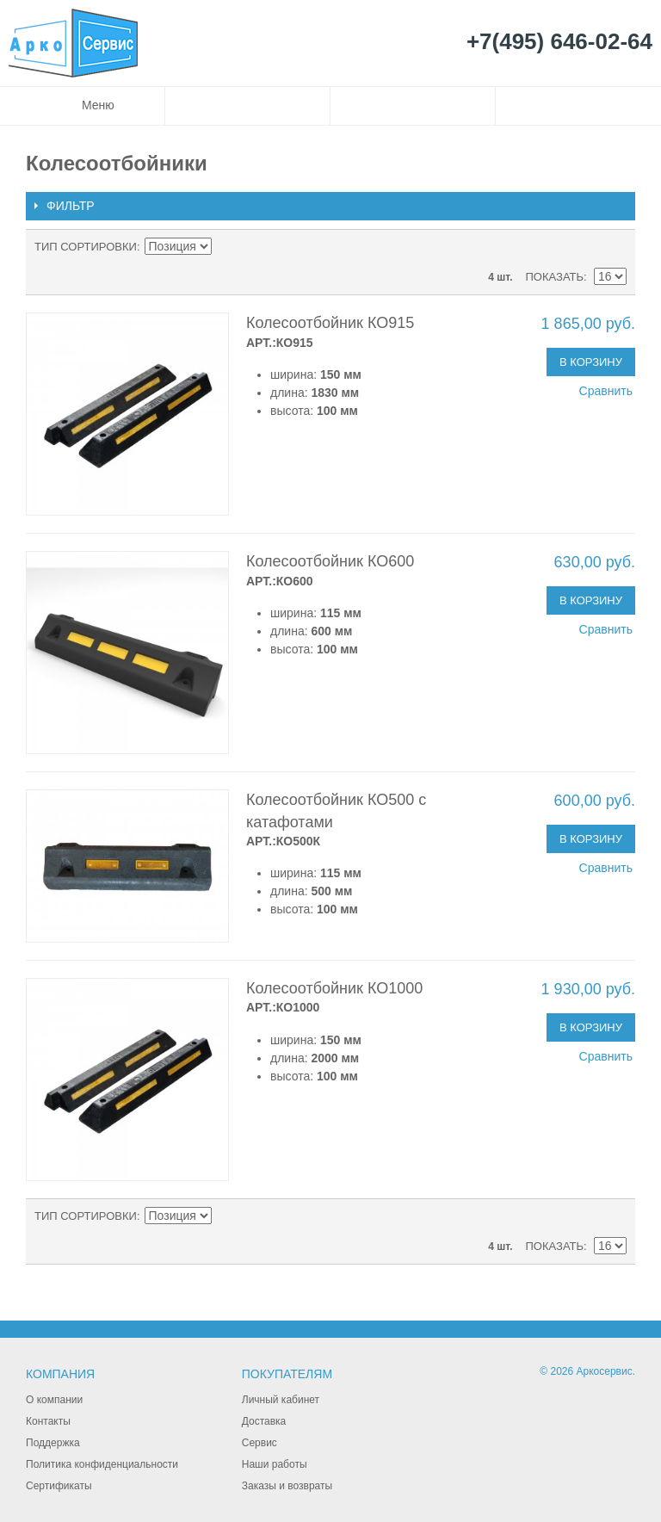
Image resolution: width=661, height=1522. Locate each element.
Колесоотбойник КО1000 (334, 988)
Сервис (259, 1443)
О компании (54, 1400)
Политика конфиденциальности (102, 1464)
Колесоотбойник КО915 (330, 322)
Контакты (48, 1421)
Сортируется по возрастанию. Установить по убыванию (227, 247)
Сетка (609, 247)
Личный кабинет (280, 1400)
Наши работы (274, 1464)
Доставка (264, 1421)
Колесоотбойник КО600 (330, 561)
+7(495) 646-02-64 (559, 42)
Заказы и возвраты (287, 1486)
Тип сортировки (85, 246)
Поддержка (53, 1443)
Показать (554, 276)
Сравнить (606, 391)
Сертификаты (59, 1486)
